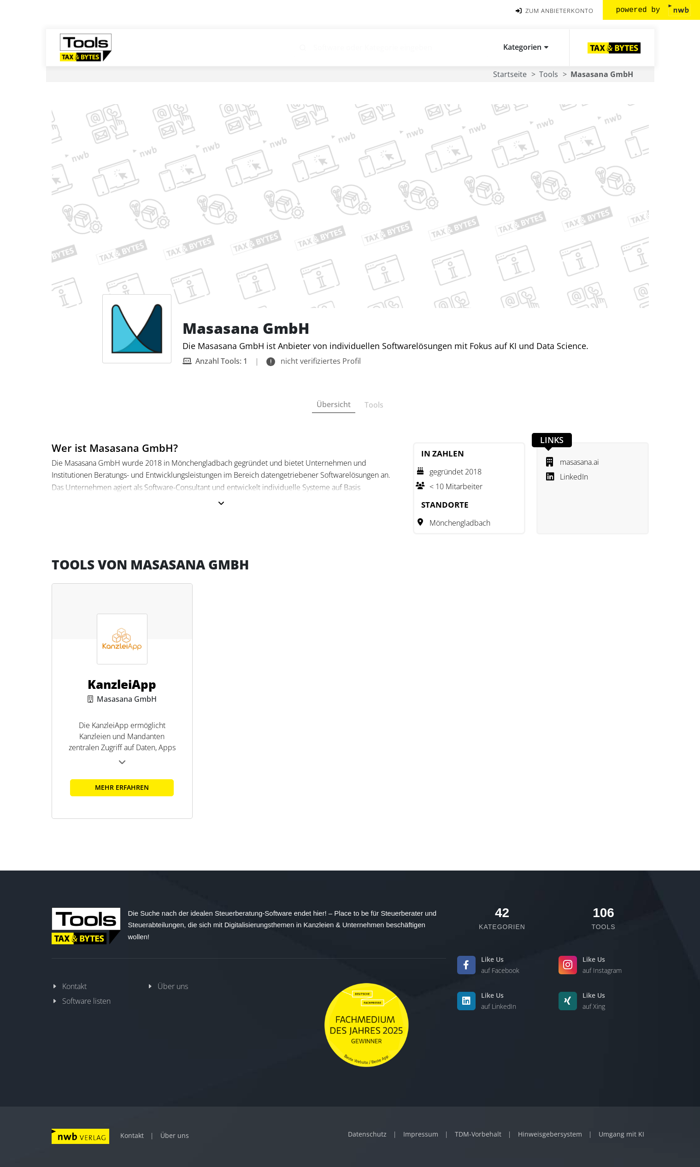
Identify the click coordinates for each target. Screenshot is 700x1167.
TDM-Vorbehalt (478, 1134)
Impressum (420, 1134)
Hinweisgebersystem (550, 1134)
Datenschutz (367, 1134)
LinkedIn (567, 476)
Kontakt (74, 986)
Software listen (86, 1001)
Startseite (510, 74)
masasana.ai (572, 462)
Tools (548, 74)
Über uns (173, 986)
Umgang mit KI (621, 1134)
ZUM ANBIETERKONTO (555, 10)
